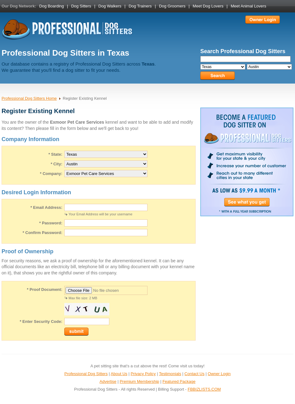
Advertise (108, 381)
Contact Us (194, 373)
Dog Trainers (140, 6)
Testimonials (170, 373)
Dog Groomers (172, 6)
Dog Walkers (109, 6)
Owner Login (219, 373)
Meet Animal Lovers (248, 6)
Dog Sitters (81, 6)
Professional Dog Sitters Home (29, 98)
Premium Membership (139, 381)
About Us (119, 373)
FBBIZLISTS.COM (204, 389)
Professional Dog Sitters (85, 373)
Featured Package (178, 381)
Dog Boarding (51, 6)
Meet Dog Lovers (208, 6)
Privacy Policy (143, 373)
